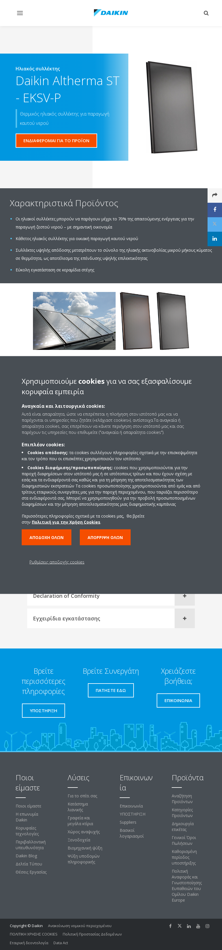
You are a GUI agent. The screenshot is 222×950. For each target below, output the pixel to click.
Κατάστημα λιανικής (78, 806)
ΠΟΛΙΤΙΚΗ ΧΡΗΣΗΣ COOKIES (34, 934)
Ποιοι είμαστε (28, 806)
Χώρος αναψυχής (84, 831)
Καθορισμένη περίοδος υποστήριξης (184, 857)
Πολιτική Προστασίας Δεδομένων (92, 934)
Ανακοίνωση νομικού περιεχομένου (80, 925)
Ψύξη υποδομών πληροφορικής (84, 859)
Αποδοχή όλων (46, 537)
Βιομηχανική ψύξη (85, 848)
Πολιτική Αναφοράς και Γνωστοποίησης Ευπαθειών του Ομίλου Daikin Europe (187, 885)
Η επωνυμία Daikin (27, 817)
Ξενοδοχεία (79, 840)
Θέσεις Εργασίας (31, 872)
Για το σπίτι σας (82, 796)
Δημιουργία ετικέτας (183, 826)
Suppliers (128, 822)
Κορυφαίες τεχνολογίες (27, 830)
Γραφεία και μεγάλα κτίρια (80, 820)
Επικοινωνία (131, 806)
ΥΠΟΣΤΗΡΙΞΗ (132, 814)
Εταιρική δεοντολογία (29, 942)
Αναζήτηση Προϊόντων (182, 798)
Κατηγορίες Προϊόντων (182, 812)
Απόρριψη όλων (105, 537)
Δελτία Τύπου (29, 864)
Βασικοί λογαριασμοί (132, 833)
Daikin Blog (26, 855)
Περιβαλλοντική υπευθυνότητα (31, 844)
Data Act (60, 942)
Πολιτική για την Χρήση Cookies (66, 522)
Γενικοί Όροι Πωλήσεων (184, 840)
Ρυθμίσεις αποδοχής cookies (56, 562)
